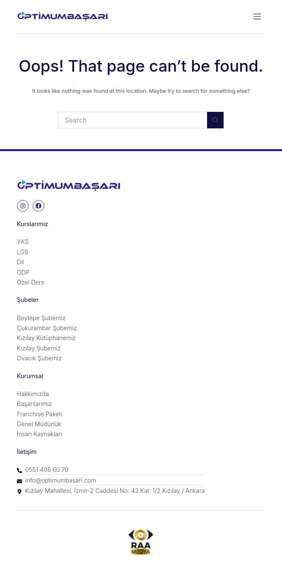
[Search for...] (132, 120)
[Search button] (215, 120)
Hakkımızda (33, 393)
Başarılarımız (34, 403)
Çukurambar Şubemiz (47, 327)
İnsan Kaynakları (39, 433)
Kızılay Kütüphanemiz (46, 337)
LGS (23, 252)
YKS (23, 241)
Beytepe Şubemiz (41, 317)
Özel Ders (30, 282)
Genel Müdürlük (39, 423)
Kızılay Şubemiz (38, 348)
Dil (20, 261)
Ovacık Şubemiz (39, 358)
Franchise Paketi (39, 413)
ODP (23, 272)
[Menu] (257, 16)
